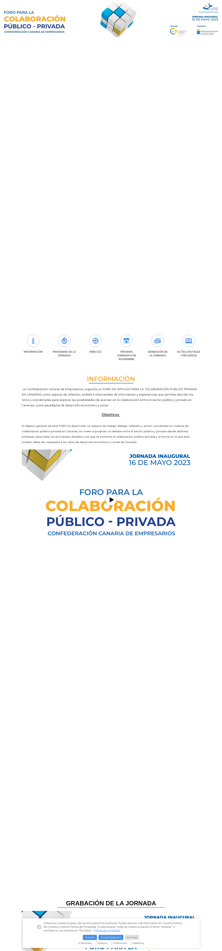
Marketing (137, 943)
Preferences (119, 943)
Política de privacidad (107, 930)
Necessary (85, 943)
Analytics (101, 943)
